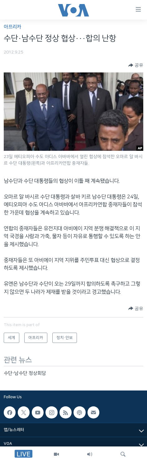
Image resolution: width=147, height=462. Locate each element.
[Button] (135, 65)
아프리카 (12, 27)
